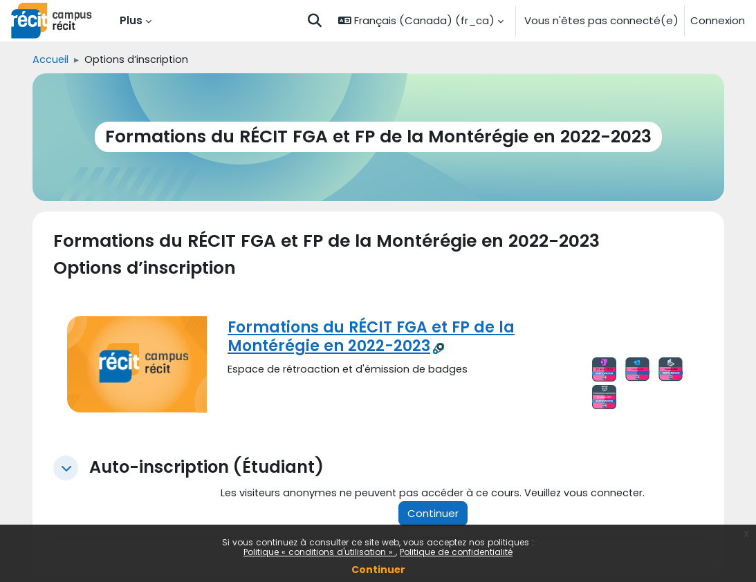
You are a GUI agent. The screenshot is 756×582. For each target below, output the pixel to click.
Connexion (717, 20)
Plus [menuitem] (131, 20)
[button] (314, 20)
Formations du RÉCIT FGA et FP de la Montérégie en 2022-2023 (371, 336)
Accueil (51, 60)
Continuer (378, 569)
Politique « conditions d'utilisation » (319, 552)
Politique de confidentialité (456, 552)
